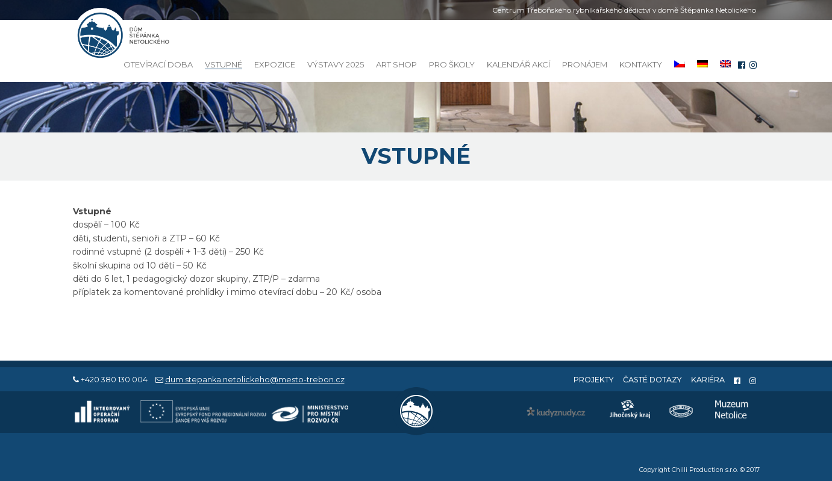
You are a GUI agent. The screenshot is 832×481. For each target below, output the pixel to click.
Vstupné (223, 64)
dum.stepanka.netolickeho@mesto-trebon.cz (255, 379)
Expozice (274, 64)
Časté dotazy (652, 379)
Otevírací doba (158, 64)
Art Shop (396, 64)
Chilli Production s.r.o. (705, 470)
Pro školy (452, 64)
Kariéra (708, 379)
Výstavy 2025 (335, 64)
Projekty (594, 379)
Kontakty (640, 64)
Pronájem (584, 64)
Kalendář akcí (518, 64)
